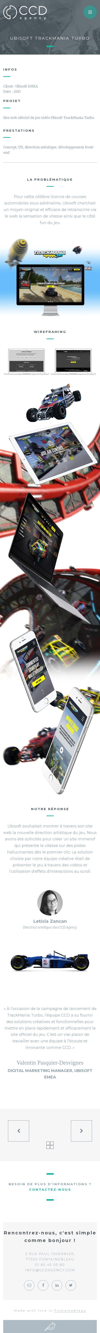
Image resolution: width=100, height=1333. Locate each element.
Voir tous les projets (50, 1145)
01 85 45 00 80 (50, 1265)
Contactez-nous (50, 1189)
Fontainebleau (70, 1310)
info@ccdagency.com (50, 1270)
